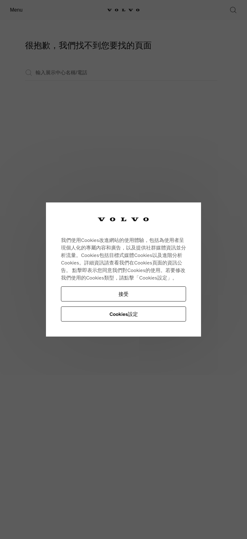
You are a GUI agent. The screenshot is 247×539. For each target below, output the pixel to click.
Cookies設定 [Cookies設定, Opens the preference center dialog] (123, 314)
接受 (123, 294)
